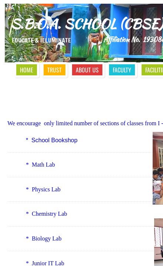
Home (26, 69)
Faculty (122, 69)
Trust (54, 69)
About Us (87, 69)
